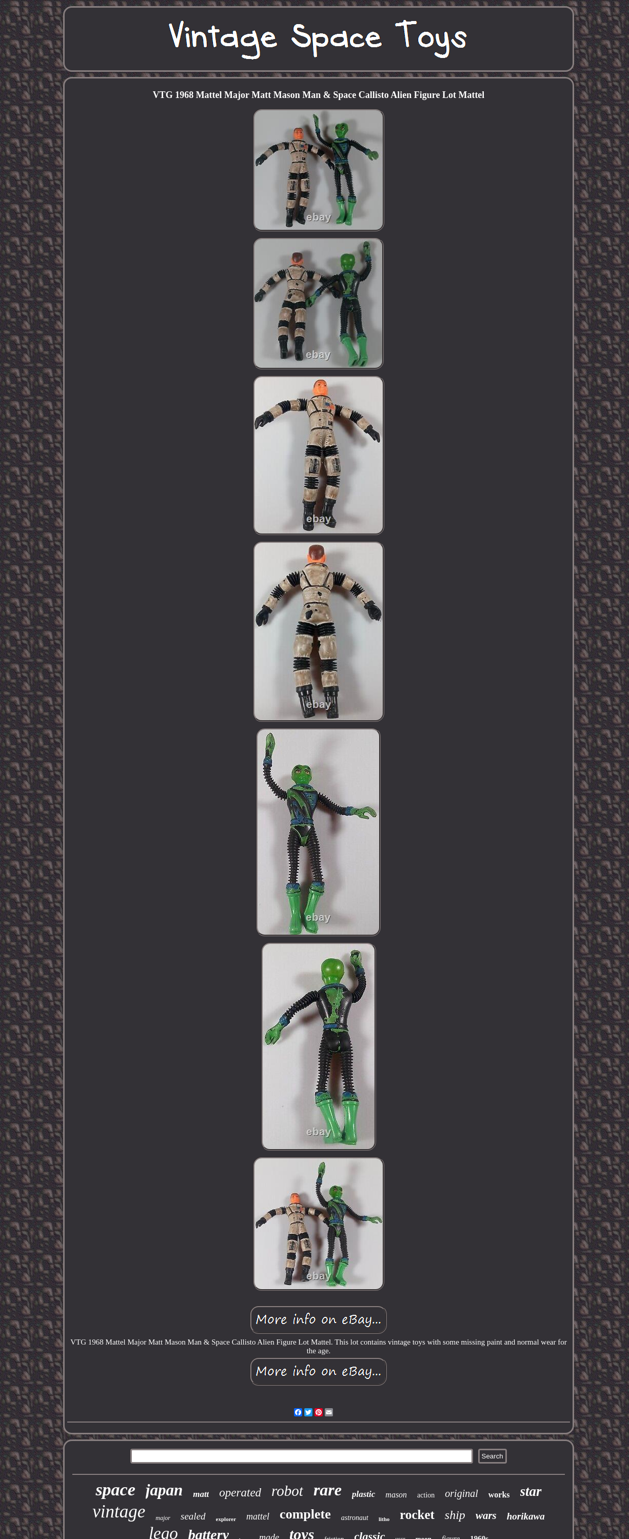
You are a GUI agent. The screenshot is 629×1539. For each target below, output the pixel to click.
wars (486, 1515)
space (115, 1489)
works (499, 1494)
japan (164, 1490)
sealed (193, 1516)
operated (240, 1492)
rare (327, 1490)
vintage (118, 1512)
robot (287, 1491)
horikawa (526, 1516)
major (162, 1518)
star (531, 1491)
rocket (417, 1515)
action (426, 1495)
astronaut (354, 1518)
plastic (363, 1494)
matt (201, 1494)
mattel (257, 1516)
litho (384, 1519)
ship (455, 1515)
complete (305, 1514)
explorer (226, 1519)
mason (396, 1494)
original (461, 1493)
